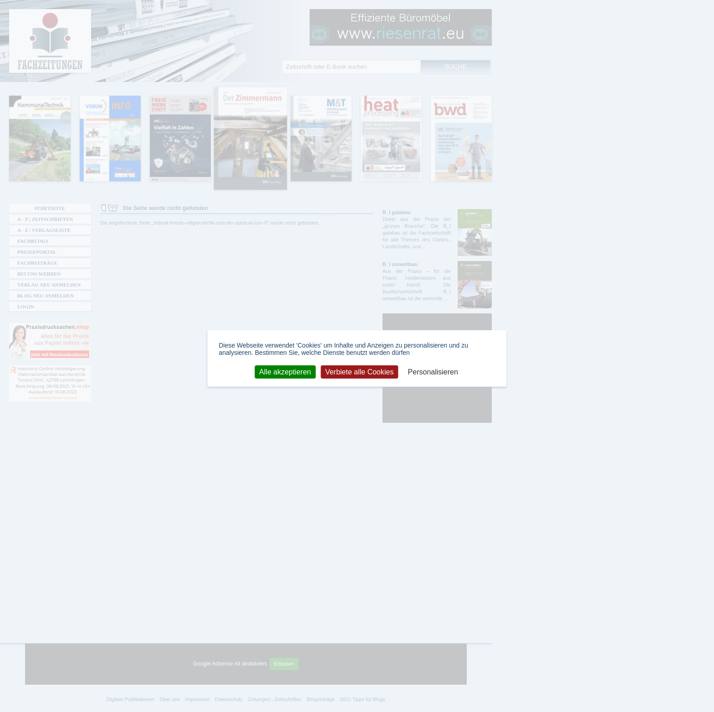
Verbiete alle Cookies (359, 371)
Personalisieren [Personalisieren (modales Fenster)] (433, 371)
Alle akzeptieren (285, 371)
